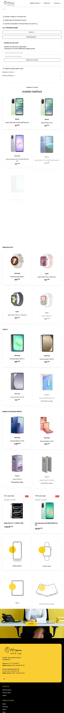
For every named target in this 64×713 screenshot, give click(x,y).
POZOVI (32, 32)
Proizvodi (47, 3)
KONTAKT (31, 623)
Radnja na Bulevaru (9, 75)
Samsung (5, 706)
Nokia (4, 712)
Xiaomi (4, 709)
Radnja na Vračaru (8, 72)
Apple (4, 704)
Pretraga (57, 3)
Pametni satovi (6, 692)
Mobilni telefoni (6, 690)
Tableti (4, 695)
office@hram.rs (6, 659)
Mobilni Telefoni (35, 3)
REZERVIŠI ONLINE (32, 37)
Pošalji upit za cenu (32, 60)
